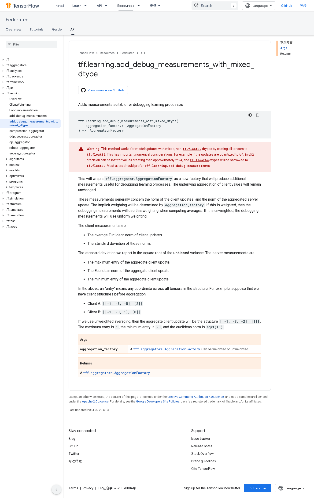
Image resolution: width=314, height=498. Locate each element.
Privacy (88, 488)
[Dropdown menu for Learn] (86, 5)
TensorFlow (86, 53)
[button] (30, 59)
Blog (72, 439)
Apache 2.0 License (95, 401)
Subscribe (258, 488)
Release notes (201, 446)
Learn (76, 6)
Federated (17, 20)
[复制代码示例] (257, 115)
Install (59, 6)
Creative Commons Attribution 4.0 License (195, 396)
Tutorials (37, 29)
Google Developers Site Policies (157, 401)
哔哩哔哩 (75, 461)
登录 (303, 6)
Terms (73, 488)
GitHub (286, 6)
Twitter (74, 454)
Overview (13, 29)
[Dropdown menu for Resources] (140, 5)
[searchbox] (31, 44)
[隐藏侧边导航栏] (56, 489)
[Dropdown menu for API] (107, 5)
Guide (57, 29)
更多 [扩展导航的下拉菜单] (153, 6)
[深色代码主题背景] (250, 115)
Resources (107, 53)
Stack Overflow (202, 454)
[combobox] (215, 5)
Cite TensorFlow (203, 469)
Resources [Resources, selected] (125, 6)
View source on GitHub (102, 90)
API (99, 6)
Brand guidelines (203, 461)
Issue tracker (200, 439)
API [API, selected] (72, 29)
